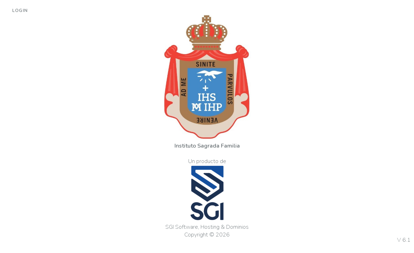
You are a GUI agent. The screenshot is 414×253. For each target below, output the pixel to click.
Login (20, 10)
